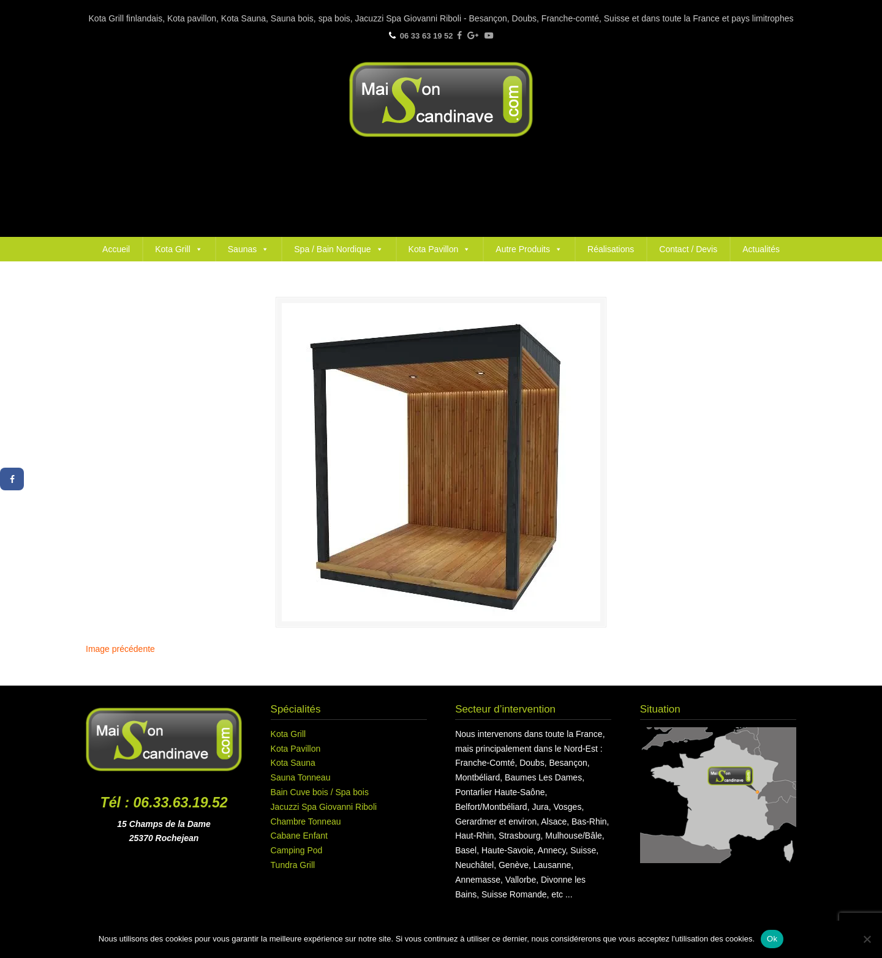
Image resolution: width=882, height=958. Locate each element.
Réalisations (610, 249)
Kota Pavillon (440, 249)
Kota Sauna (293, 763)
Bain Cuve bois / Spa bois (320, 792)
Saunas (248, 249)
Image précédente (120, 649)
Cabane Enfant (299, 835)
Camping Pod (297, 850)
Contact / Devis (688, 249)
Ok (772, 938)
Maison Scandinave (441, 99)
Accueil (116, 249)
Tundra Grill (293, 865)
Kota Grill (179, 249)
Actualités (761, 249)
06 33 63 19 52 (426, 35)
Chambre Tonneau (306, 821)
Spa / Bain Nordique (338, 249)
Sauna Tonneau (301, 777)
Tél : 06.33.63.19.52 (164, 802)
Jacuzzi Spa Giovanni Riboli (324, 807)
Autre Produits (529, 249)
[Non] (867, 939)
